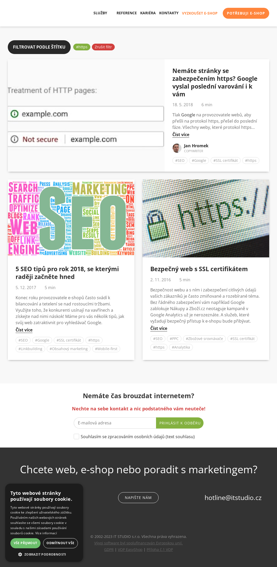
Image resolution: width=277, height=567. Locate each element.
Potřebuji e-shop (246, 13)
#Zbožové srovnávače (204, 337)
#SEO (180, 159)
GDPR (109, 548)
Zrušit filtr (103, 46)
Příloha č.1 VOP (160, 548)
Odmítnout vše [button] (60, 543)
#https (81, 46)
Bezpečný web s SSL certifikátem (199, 268)
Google (188, 114)
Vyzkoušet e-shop (200, 13)
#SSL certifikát (225, 159)
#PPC (174, 337)
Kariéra (148, 13)
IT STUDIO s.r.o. (22, 13)
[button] (44, 554)
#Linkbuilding (30, 347)
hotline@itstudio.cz (233, 496)
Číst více (180, 134)
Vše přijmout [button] (25, 543)
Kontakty (169, 13)
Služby (98, 13)
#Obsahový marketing (69, 347)
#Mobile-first (106, 347)
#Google (199, 159)
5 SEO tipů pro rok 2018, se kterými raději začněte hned (67, 272)
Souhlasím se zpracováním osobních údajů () (138, 436)
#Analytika (181, 346)
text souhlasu (180, 436)
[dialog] (44, 523)
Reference (127, 13)
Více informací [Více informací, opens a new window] (46, 533)
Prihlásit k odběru (180, 422)
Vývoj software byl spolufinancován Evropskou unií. (138, 542)
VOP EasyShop (130, 548)
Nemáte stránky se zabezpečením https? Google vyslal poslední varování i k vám (215, 81)
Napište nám (138, 496)
